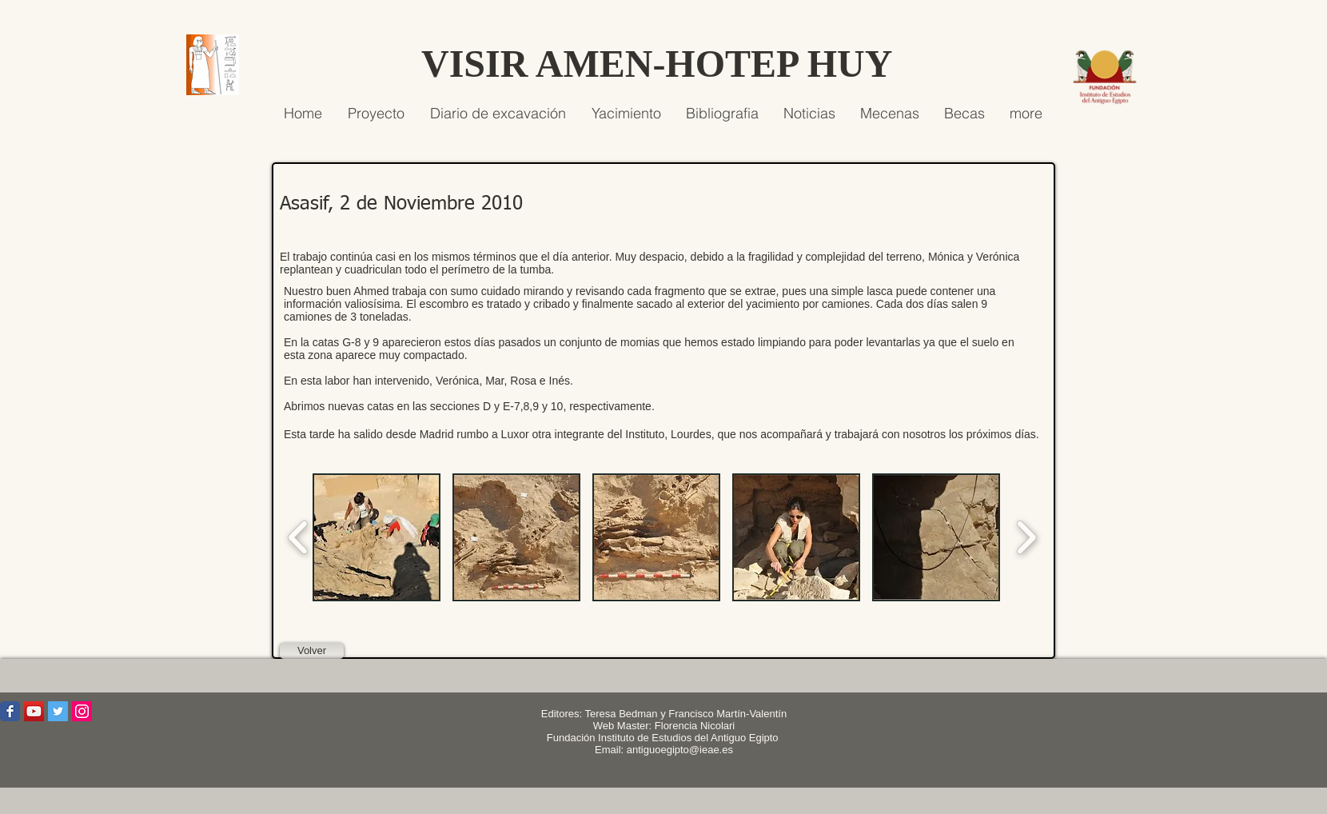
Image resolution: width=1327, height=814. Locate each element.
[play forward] (1026, 537)
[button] (376, 537)
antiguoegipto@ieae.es (680, 750)
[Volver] (312, 651)
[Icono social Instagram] (82, 711)
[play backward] (299, 537)
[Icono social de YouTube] (34, 711)
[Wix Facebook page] (10, 711)
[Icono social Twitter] (58, 711)
